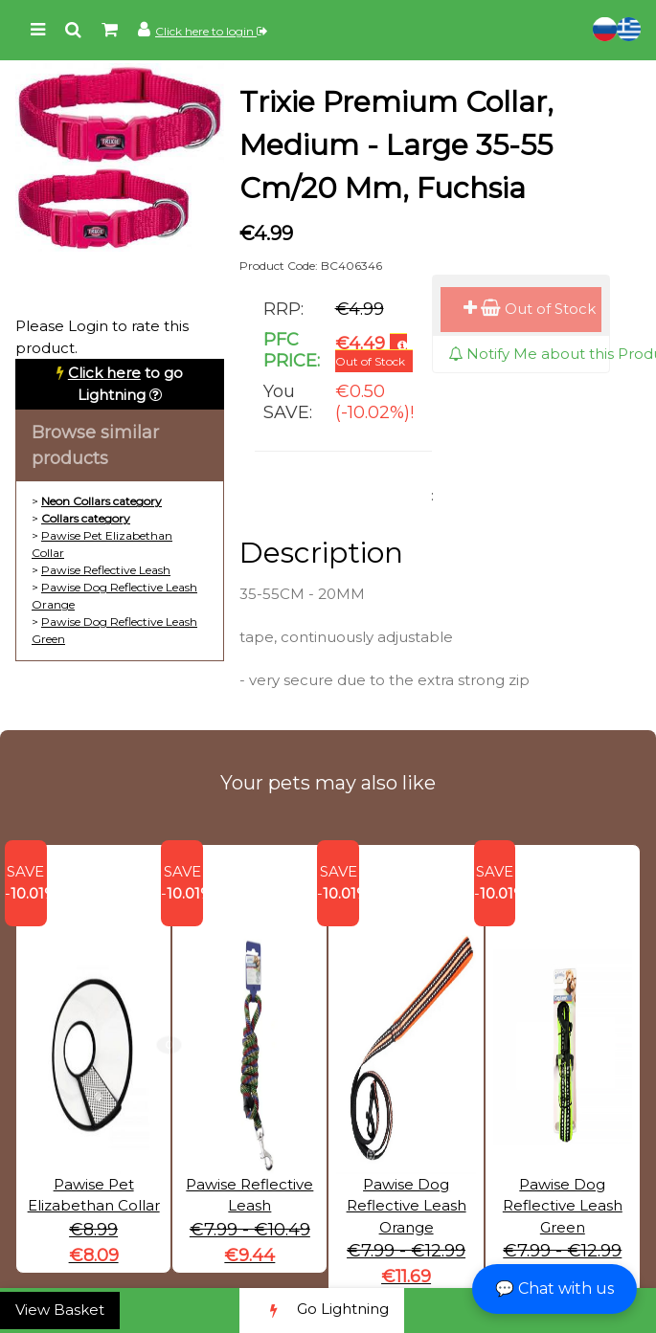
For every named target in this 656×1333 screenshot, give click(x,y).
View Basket (59, 1309)
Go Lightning (322, 1310)
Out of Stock (530, 309)
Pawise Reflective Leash (105, 570)
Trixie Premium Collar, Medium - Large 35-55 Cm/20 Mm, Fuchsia (396, 145)
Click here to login (211, 31)
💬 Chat (554, 1288)
